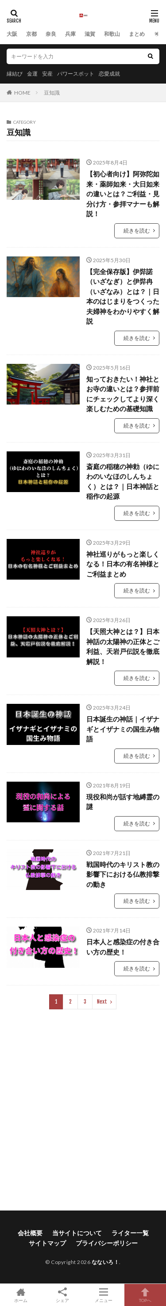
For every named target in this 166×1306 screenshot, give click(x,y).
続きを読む (137, 230)
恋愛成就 (109, 73)
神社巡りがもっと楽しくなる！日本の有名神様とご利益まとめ (122, 564)
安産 (47, 73)
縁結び (15, 73)
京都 (31, 34)
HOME (22, 92)
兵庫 (70, 34)
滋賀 (90, 34)
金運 (32, 73)
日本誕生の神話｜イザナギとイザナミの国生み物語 (122, 729)
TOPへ (145, 1294)
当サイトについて (77, 1233)
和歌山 (112, 34)
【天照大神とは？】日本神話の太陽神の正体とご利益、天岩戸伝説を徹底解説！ (122, 646)
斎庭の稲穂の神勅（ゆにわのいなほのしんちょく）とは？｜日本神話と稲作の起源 (122, 481)
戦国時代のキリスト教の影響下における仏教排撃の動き (122, 874)
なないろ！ (106, 1262)
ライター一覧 (130, 1233)
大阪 (12, 34)
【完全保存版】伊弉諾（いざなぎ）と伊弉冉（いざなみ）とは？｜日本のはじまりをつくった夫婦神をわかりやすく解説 (122, 296)
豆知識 (52, 92)
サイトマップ (47, 1243)
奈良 (51, 34)
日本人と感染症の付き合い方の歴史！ (122, 947)
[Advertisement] (83, 1110)
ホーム (21, 1294)
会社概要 (30, 1233)
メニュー (104, 1294)
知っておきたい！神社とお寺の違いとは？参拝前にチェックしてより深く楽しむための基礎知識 (122, 394)
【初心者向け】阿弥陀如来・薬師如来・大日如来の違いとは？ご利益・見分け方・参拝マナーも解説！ (122, 194)
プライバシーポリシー (107, 1243)
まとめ (137, 34)
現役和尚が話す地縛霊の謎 (122, 802)
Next (102, 1001)
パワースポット (75, 73)
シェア (62, 1295)
